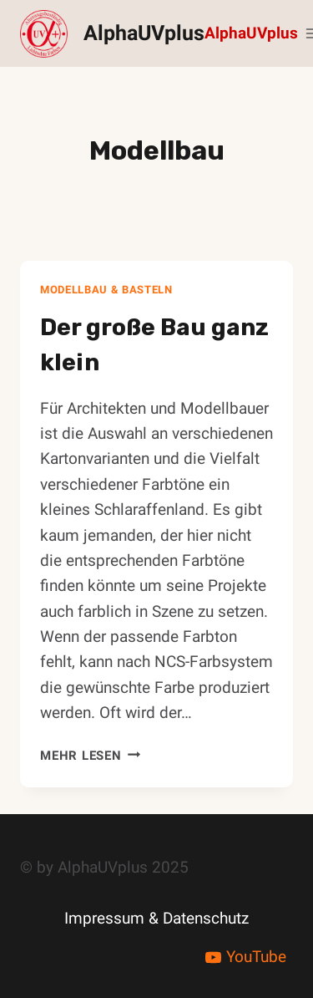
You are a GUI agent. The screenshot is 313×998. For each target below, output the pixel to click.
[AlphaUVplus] (112, 34)
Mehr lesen (90, 755)
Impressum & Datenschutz (156, 918)
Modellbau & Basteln (106, 289)
